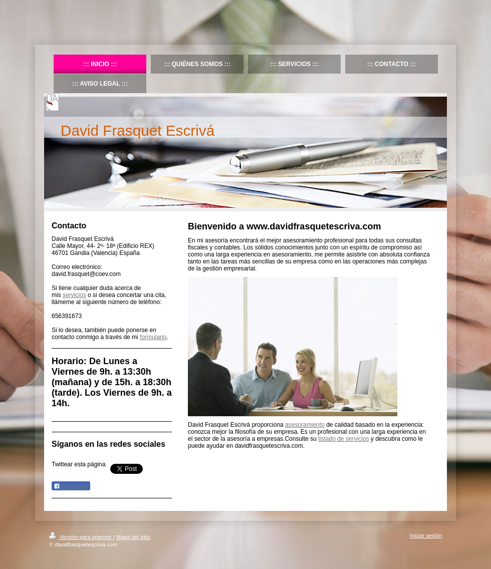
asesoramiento (305, 424)
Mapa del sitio (133, 537)
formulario (153, 337)
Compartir (71, 486)
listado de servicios (343, 438)
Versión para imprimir (81, 537)
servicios (74, 295)
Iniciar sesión (426, 535)
